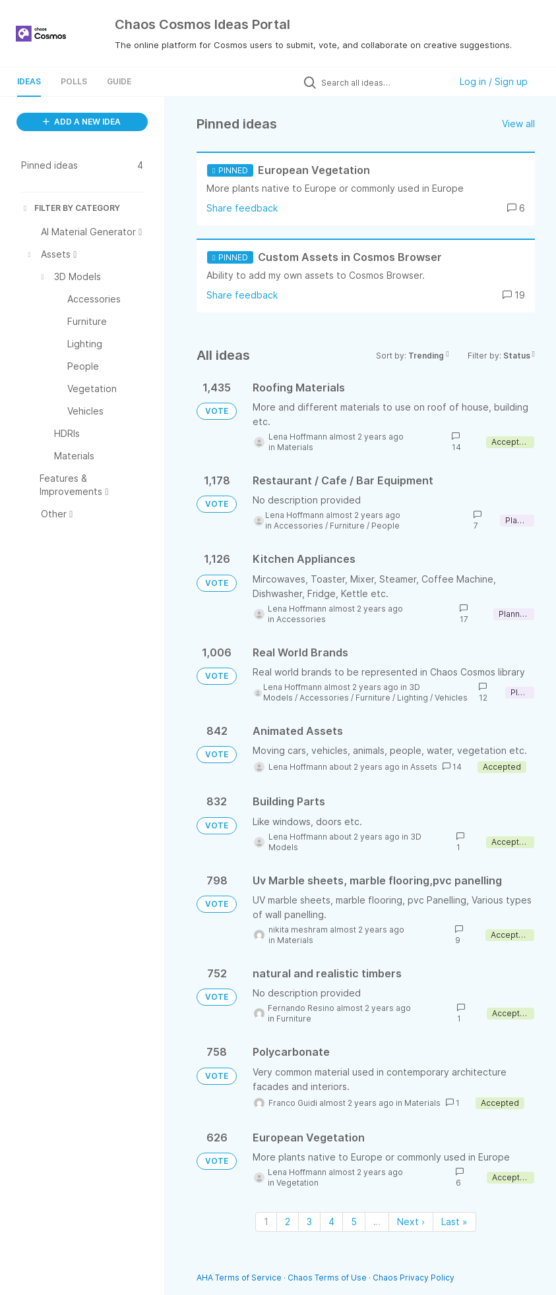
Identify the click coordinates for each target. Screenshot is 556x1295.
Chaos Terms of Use (327, 1277)
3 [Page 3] (309, 1221)
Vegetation (297, 1183)
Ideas (29, 81)
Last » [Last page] (454, 1221)
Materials (295, 447)
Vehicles (451, 698)
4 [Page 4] (331, 1221)
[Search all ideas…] (382, 82)
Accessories (298, 526)
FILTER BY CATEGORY (70, 208)
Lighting (412, 698)
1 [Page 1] (266, 1221)
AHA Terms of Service (240, 1277)
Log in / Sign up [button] (494, 81)
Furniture (347, 526)
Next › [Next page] (411, 1221)
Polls (74, 81)
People (385, 526)
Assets (423, 767)
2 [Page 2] (287, 1221)
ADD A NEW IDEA (82, 122)
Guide (119, 81)
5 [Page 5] (354, 1221)
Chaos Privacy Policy (413, 1277)
